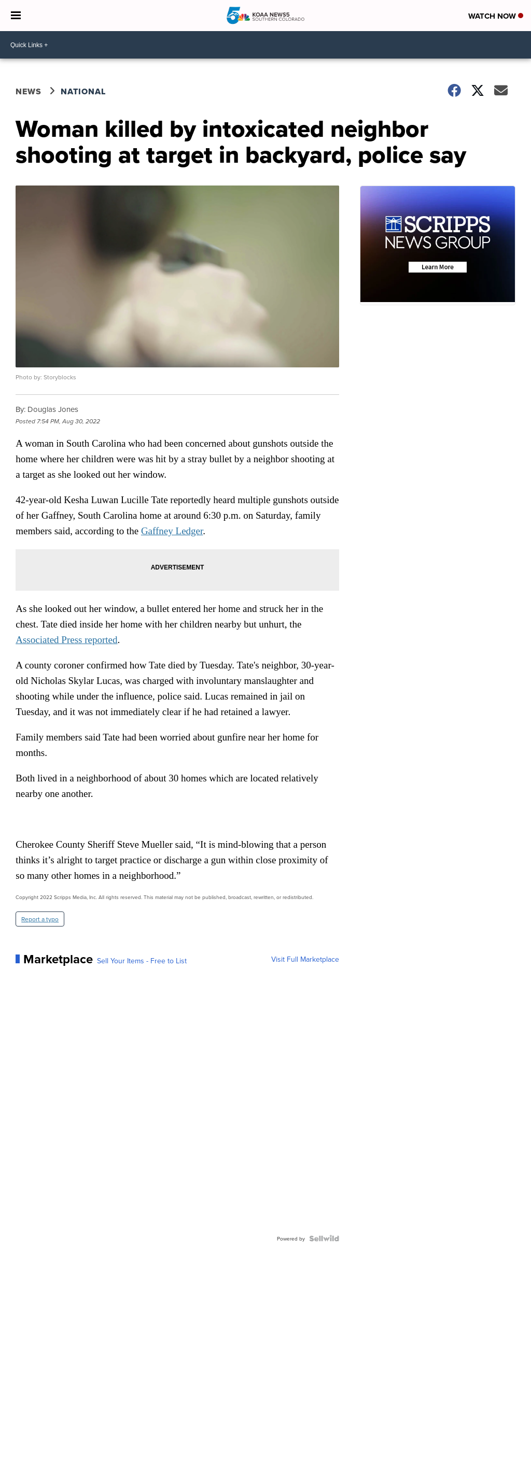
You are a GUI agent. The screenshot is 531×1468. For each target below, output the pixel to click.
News (28, 91)
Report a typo (40, 919)
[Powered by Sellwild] (324, 1238)
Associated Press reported (66, 639)
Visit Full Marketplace (305, 959)
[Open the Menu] (16, 15)
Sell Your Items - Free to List (142, 960)
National (83, 91)
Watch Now (495, 16)
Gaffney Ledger (172, 530)
